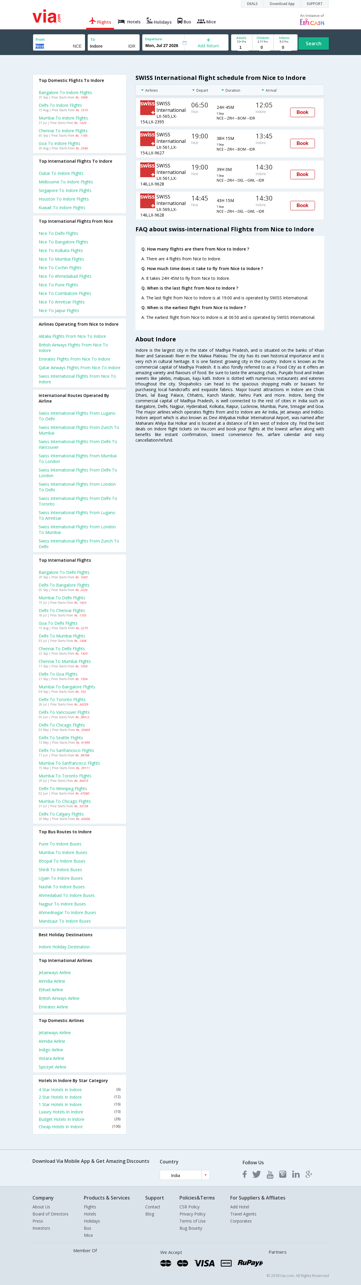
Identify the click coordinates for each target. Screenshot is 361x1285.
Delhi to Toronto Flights (62, 699)
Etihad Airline (51, 989)
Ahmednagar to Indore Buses (67, 912)
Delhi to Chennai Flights (62, 610)
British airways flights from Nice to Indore (73, 347)
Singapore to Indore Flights (65, 190)
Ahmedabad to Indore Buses (67, 895)
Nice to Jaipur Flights (59, 310)
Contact (152, 1207)
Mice (88, 1235)
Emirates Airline (53, 1007)
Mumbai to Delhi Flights (62, 597)
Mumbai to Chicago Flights (65, 801)
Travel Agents (243, 1214)
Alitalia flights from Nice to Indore (72, 336)
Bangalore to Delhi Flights (64, 572)
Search (313, 43)
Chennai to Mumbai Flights (65, 661)
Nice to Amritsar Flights (62, 302)
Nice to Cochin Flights (60, 267)
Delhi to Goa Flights (58, 674)
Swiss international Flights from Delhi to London (78, 472)
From (40, 39)
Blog (149, 1214)
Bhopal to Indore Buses (62, 861)
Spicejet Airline (52, 1067)
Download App (282, 3)
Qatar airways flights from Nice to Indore (79, 367)
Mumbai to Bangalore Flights (67, 687)
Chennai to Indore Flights (63, 130)
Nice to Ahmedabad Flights (65, 276)
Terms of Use (192, 1221)
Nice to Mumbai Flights (61, 259)
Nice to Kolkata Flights (61, 250)
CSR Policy (189, 1207)
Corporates (241, 1221)
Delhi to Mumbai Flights (62, 636)
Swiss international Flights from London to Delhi (77, 487)
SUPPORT (315, 3)
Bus (87, 1228)
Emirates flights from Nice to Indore (74, 359)
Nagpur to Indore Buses (62, 904)
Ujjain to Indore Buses (61, 878)
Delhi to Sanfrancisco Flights (66, 750)
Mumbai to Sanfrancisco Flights (69, 763)
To (92, 39)
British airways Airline (59, 998)
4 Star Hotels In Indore (80, 1089)
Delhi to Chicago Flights (62, 725)
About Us (41, 1207)
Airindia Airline (52, 981)
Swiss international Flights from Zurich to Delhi (79, 543)
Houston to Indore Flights (64, 199)
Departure (153, 39)
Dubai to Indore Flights (61, 173)
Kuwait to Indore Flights (62, 207)
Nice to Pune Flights (58, 285)
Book (302, 112)
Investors (41, 1228)
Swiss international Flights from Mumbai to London (78, 458)
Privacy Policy (192, 1214)
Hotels (90, 1214)
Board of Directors (50, 1214)
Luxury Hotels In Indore (80, 1112)
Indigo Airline (51, 1049)
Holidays (92, 1221)
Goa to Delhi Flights (58, 623)
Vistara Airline (51, 1058)
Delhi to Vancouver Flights (64, 712)
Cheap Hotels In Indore (80, 1126)
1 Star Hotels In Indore (80, 1104)
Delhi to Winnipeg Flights (63, 788)
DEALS (252, 3)
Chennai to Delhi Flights (62, 648)
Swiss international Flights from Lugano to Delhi (77, 416)
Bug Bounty (190, 1228)
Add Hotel (239, 1207)
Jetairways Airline (55, 972)
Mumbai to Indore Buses (63, 852)
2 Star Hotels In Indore (80, 1097)
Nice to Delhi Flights (58, 233)
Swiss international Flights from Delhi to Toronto (78, 501)
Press (37, 1221)
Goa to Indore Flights (59, 143)
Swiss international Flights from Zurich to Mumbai (79, 430)
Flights (90, 1207)
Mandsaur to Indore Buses (65, 921)
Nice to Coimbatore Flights (65, 293)
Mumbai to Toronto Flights (65, 776)
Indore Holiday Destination (64, 947)
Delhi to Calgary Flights (61, 814)
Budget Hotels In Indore (80, 1119)
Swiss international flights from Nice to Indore (77, 379)
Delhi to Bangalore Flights (64, 585)
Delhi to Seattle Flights (61, 737)
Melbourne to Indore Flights (66, 182)
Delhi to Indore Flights (60, 105)
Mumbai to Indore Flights (63, 118)
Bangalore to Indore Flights (65, 92)
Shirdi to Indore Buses (60, 869)
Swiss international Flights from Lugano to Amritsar (77, 515)
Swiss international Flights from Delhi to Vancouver (78, 444)
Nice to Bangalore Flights (63, 242)
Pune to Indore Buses (60, 844)
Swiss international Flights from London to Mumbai (77, 529)
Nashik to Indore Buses (62, 887)
